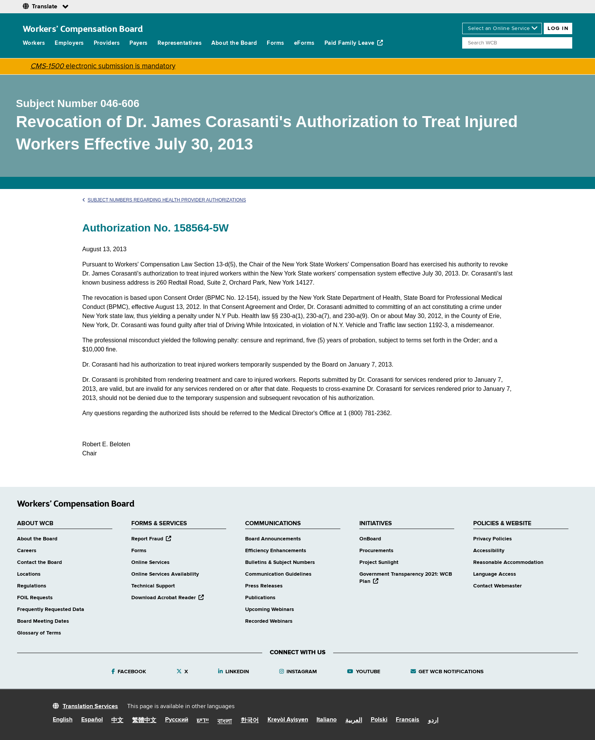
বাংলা (224, 722)
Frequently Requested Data (50, 609)
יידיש (203, 721)
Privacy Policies (492, 539)
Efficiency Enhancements (275, 550)
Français (407, 720)
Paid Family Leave (353, 43)
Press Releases (264, 586)
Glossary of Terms (39, 633)
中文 (117, 721)
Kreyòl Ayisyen (288, 720)
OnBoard (370, 539)
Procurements (376, 550)
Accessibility (488, 550)
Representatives (179, 43)
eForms (304, 43)
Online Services (150, 562)
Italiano (326, 720)
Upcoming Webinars (269, 609)
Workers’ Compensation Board (83, 28)
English (62, 720)
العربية (353, 721)
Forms (275, 43)
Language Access (494, 574)
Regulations (31, 586)
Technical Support (153, 586)
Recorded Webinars (269, 621)
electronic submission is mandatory (102, 66)
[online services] (502, 28)
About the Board (234, 43)
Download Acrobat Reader (167, 597)
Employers (69, 43)
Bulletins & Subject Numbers (280, 562)
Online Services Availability (165, 574)
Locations (29, 574)
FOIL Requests (35, 597)
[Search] (517, 43)
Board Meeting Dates (43, 621)
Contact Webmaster (497, 586)
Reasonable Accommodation (508, 562)
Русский (176, 720)
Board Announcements (273, 539)
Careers (26, 550)
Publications (260, 597)
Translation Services (90, 707)
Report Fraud (151, 539)
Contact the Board (39, 562)
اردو (433, 721)
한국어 (250, 721)
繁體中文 (144, 721)
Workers (34, 43)
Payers (138, 43)
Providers (107, 43)
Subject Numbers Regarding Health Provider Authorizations (164, 200)
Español (92, 720)
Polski (379, 720)
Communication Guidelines (278, 574)
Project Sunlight (378, 562)
